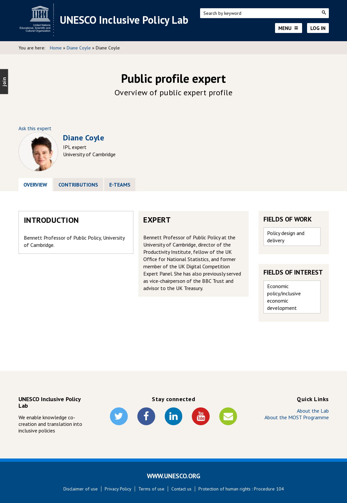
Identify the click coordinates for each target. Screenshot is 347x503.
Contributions (78, 184)
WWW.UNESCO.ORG (173, 476)
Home (56, 48)
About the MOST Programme (296, 417)
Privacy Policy (118, 488)
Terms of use (151, 488)
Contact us (181, 488)
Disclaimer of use (80, 488)
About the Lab (313, 410)
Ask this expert (35, 128)
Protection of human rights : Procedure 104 (241, 488)
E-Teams (119, 184)
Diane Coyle (79, 48)
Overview (37, 184)
